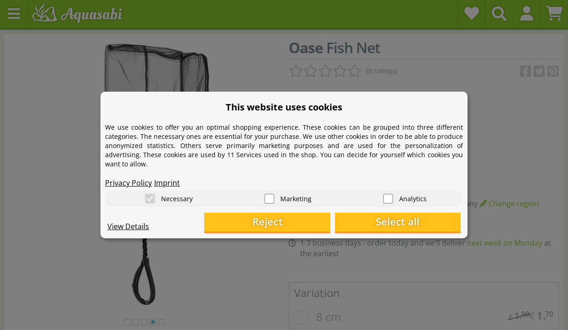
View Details (128, 227)
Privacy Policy (128, 181)
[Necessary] (150, 197)
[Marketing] (269, 197)
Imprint (167, 181)
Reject (318, 222)
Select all (415, 222)
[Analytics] (388, 197)
